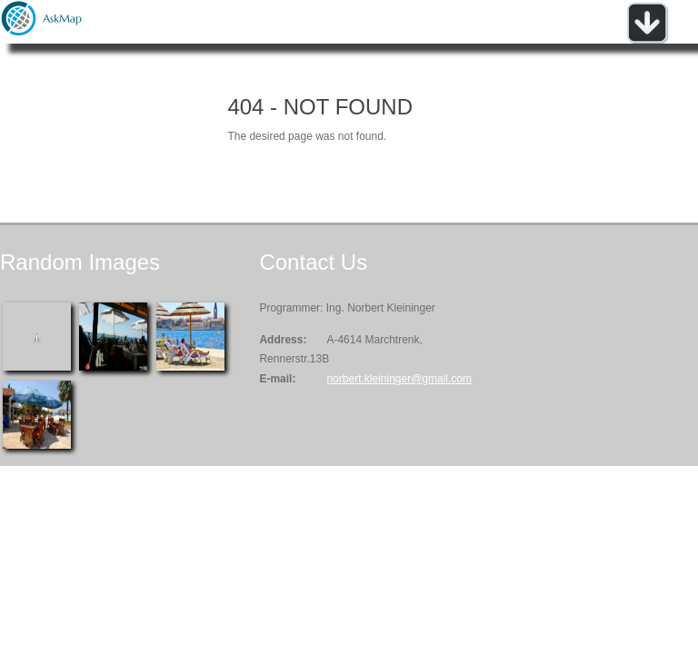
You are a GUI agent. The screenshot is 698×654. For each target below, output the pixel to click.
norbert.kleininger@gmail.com (399, 378)
